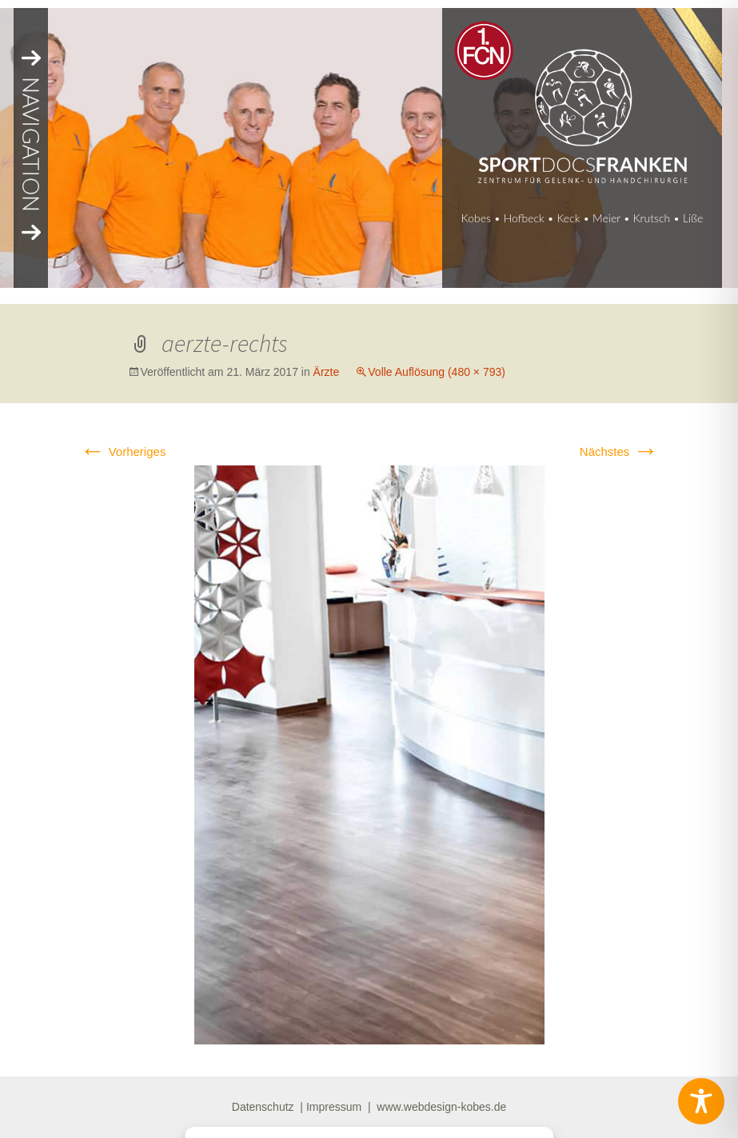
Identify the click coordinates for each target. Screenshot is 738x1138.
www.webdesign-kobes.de (441, 1106)
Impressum (333, 1106)
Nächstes (619, 451)
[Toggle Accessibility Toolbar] (701, 1101)
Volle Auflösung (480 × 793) (436, 371)
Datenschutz (263, 1106)
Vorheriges (123, 451)
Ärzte (326, 371)
